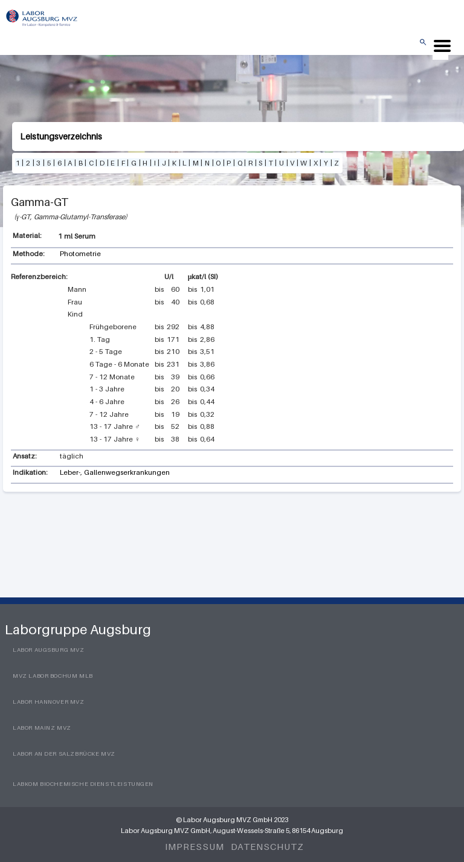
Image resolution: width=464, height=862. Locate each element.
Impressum (194, 846)
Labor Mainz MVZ (42, 727)
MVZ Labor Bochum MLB (53, 675)
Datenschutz (267, 846)
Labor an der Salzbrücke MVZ (64, 753)
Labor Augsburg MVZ (49, 649)
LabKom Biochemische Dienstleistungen (83, 783)
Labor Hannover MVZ (49, 701)
